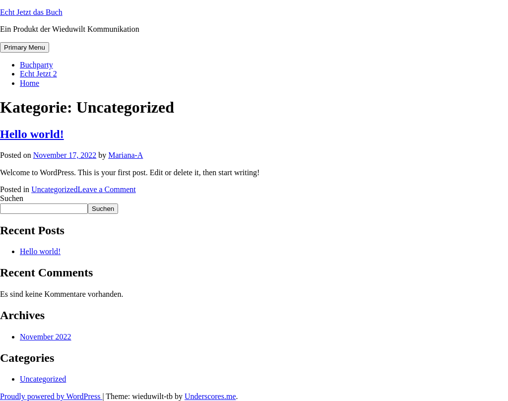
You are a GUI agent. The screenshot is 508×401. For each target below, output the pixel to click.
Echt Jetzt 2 (38, 73)
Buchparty (36, 65)
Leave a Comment (106, 189)
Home (29, 83)
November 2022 (45, 337)
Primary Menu (24, 47)
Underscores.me (210, 396)
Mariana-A (125, 155)
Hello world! (32, 134)
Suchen (11, 198)
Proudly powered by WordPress (51, 396)
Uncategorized (54, 189)
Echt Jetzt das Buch (31, 12)
